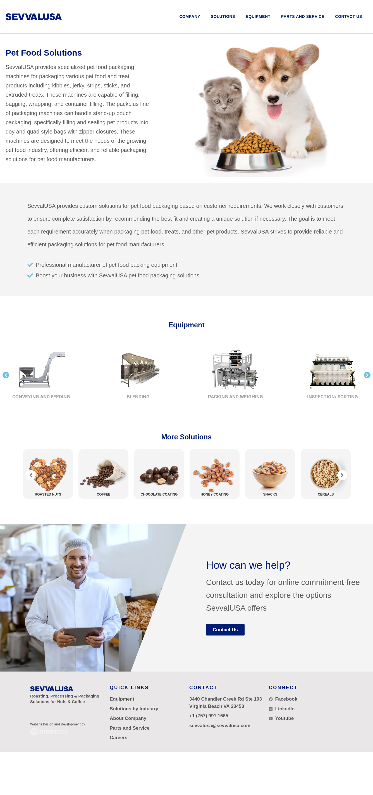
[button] (222, 16)
